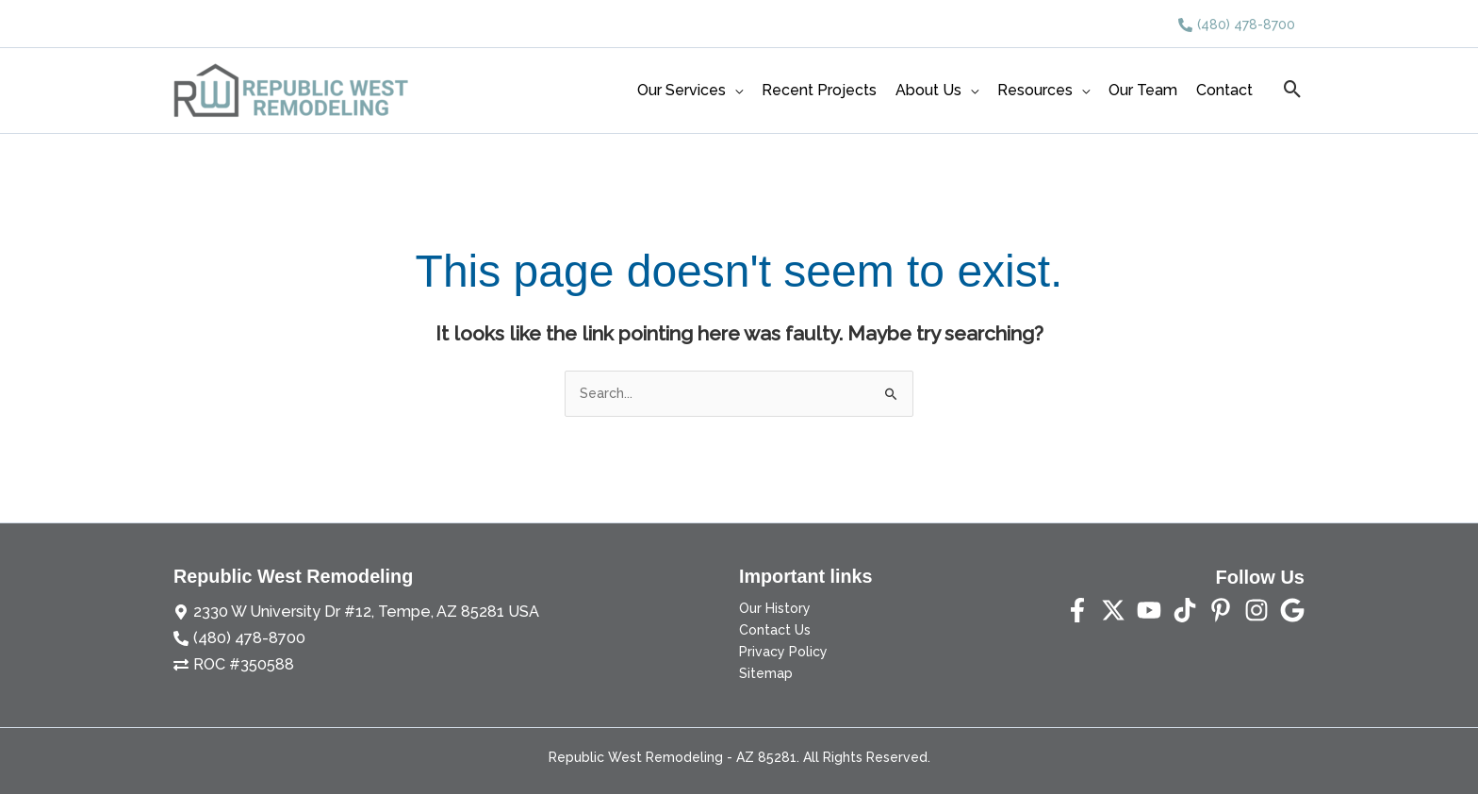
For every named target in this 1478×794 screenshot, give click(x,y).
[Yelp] (1292, 610)
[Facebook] (1077, 610)
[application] (734, 91)
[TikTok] (1185, 610)
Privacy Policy (783, 651)
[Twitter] (1113, 610)
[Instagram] (1256, 610)
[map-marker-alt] (338, 610)
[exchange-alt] (228, 657)
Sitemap (766, 673)
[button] (1293, 90)
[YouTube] (1149, 610)
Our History (775, 608)
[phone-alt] (1236, 24)
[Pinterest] (1220, 610)
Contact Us (775, 629)
